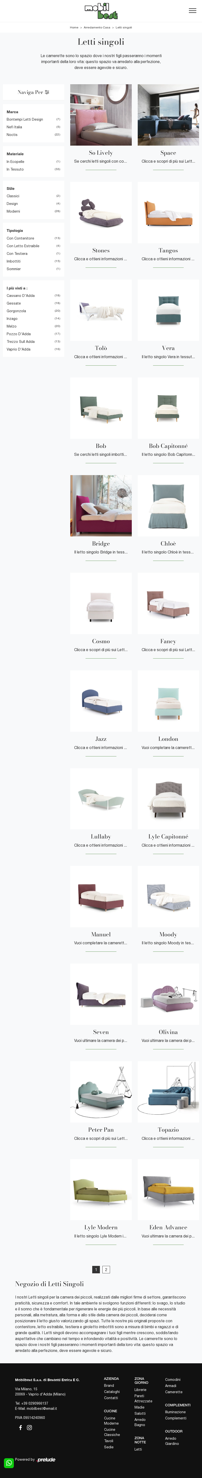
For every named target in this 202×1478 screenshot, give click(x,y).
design (12, 204)
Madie (139, 1407)
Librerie (140, 1390)
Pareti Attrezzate (143, 1398)
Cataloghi (112, 1392)
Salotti (140, 1413)
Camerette (173, 1392)
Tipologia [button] (15, 230)
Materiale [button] (15, 154)
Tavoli (108, 1441)
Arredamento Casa (97, 27)
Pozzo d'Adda (19, 334)
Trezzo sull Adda (21, 342)
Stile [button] (11, 188)
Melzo (12, 326)
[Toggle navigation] (192, 10)
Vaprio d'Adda (18, 349)
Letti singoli (124, 27)
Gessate (14, 303)
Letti (138, 1449)
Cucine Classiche (112, 1432)
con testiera (17, 254)
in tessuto (15, 169)
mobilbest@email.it (42, 1409)
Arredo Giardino (172, 1441)
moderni (13, 211)
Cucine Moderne (111, 1420)
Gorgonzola (16, 311)
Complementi (175, 1418)
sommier (14, 269)
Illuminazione (175, 1412)
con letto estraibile (23, 246)
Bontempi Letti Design (25, 119)
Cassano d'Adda (21, 296)
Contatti (111, 1398)
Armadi (170, 1386)
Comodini (172, 1380)
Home (74, 27)
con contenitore (20, 238)
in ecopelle (15, 162)
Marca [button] (12, 112)
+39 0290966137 (34, 1403)
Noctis (12, 135)
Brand (109, 1386)
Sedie (108, 1447)
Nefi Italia (14, 127)
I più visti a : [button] (17, 288)
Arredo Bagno (140, 1422)
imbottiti (14, 261)
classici (13, 196)
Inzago (12, 319)
